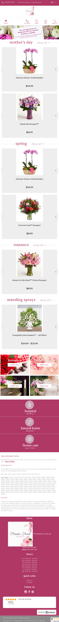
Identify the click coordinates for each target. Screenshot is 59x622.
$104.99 (29, 86)
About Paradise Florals (10, 456)
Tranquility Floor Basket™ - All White (29, 335)
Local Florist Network (30, 620)
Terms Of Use (7, 620)
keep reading (10, 461)
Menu (6, 23)
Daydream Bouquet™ (29, 124)
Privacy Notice (17, 620)
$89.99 (29, 233)
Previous (3, 69)
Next (56, 69)
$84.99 (29, 132)
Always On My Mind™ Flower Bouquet (29, 280)
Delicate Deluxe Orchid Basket (29, 78)
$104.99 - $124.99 (29, 343)
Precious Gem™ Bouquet (29, 225)
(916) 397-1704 (9, 2)
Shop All (42, 42)
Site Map (42, 620)
